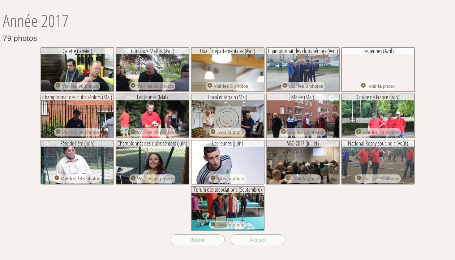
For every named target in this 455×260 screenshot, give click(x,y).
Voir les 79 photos (377, 132)
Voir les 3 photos (303, 86)
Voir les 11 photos (378, 178)
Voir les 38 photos (77, 132)
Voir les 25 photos (152, 132)
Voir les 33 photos (302, 132)
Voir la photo (378, 86)
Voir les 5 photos (227, 86)
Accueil (258, 240)
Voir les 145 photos (77, 178)
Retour (197, 240)
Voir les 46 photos (152, 178)
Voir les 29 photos (152, 86)
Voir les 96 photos (77, 86)
